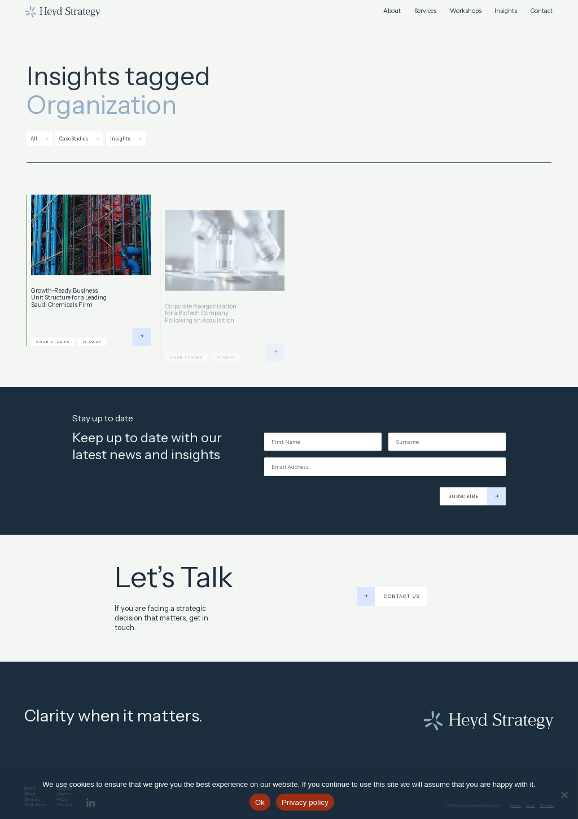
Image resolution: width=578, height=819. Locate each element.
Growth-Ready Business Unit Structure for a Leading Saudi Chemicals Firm (69, 301)
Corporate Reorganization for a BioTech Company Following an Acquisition (201, 325)
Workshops (465, 11)
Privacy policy (305, 802)
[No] (564, 794)
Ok (260, 802)
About (392, 11)
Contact (542, 11)
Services (425, 11)
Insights (505, 11)
